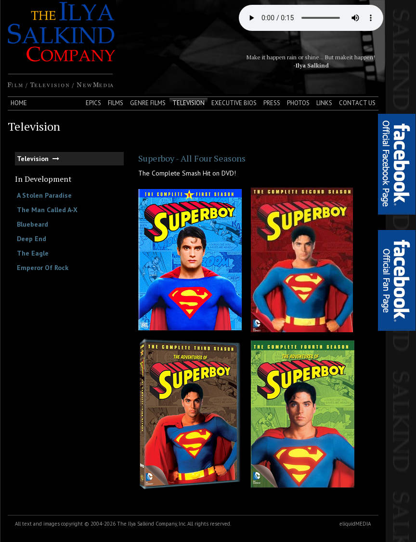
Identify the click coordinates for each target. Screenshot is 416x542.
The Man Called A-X (47, 209)
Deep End (31, 238)
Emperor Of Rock (42, 267)
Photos (298, 103)
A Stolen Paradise (44, 195)
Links (324, 103)
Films (115, 103)
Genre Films (148, 103)
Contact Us (357, 103)
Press (271, 103)
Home (19, 103)
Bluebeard (32, 224)
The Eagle (33, 253)
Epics (93, 103)
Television (188, 103)
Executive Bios (234, 103)
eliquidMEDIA (355, 523)
